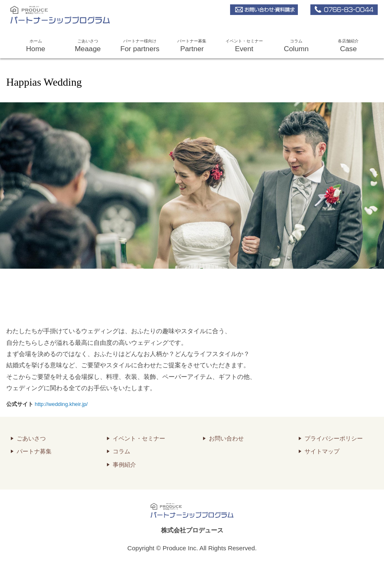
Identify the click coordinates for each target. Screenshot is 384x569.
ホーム (35, 46)
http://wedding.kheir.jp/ (61, 404)
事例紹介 (124, 465)
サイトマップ (322, 451)
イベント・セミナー (244, 46)
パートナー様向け (140, 46)
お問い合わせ (226, 438)
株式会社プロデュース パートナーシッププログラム (53, 13)
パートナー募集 (192, 46)
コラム (296, 46)
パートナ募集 (34, 451)
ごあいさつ (87, 46)
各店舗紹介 (348, 46)
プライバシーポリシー (334, 438)
